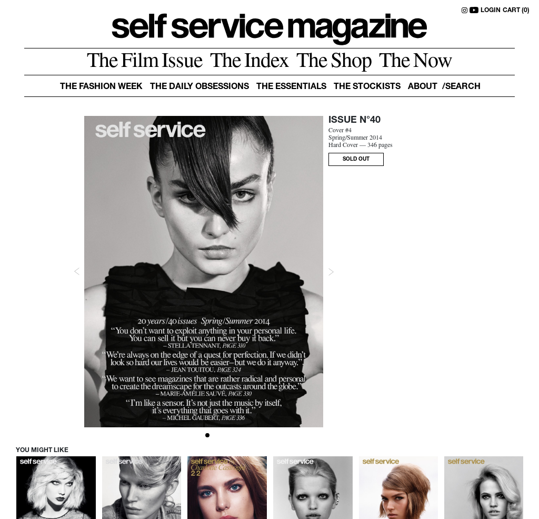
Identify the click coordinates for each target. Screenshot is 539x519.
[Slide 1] (207, 435)
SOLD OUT (356, 159)
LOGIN (491, 10)
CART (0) (516, 10)
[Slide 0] (200, 435)
